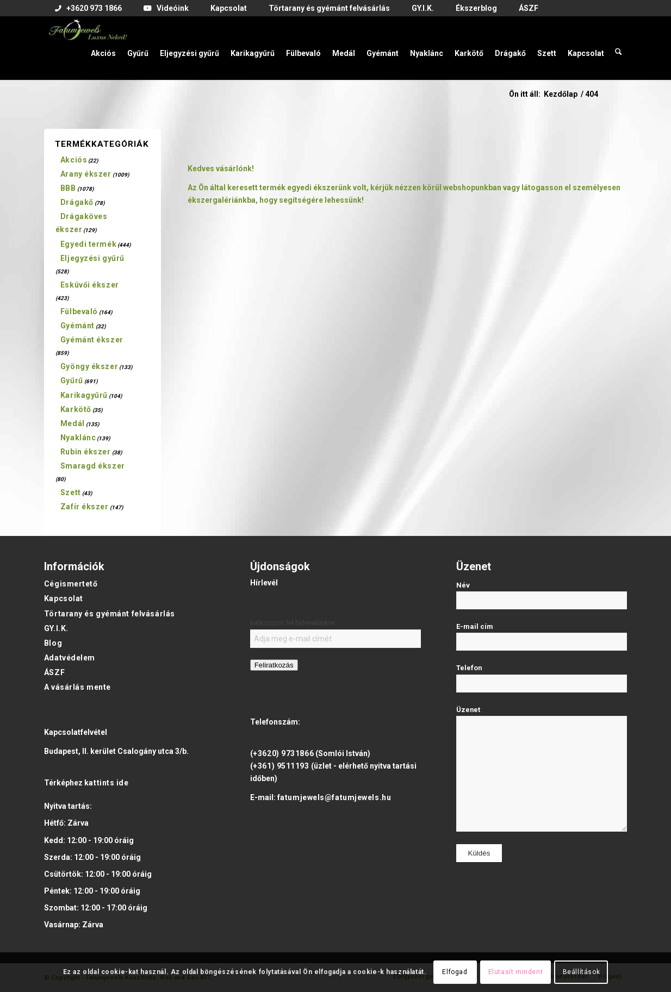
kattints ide (106, 782)
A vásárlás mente (77, 687)
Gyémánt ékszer (91, 339)
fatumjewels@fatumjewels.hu (334, 797)
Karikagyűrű (84, 395)
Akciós (73, 159)
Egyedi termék (88, 244)
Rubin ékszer (85, 451)
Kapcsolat (63, 598)
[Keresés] (618, 48)
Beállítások (581, 972)
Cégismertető (71, 583)
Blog (53, 643)
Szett (70, 492)
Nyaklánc (78, 437)
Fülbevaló (79, 311)
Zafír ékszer (84, 506)
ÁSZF (54, 672)
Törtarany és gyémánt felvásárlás (109, 613)
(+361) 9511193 (279, 766)
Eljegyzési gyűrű (92, 258)
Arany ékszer (85, 174)
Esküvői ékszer (89, 284)
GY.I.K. (56, 628)
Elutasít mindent (515, 972)
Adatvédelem (69, 657)
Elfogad (454, 972)
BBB (68, 188)
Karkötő (75, 409)
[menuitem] (88, 8)
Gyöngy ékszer (89, 366)
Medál (72, 423)
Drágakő (77, 202)
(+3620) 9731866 (282, 753)
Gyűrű (71, 380)
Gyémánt (77, 325)
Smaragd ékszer (92, 465)
